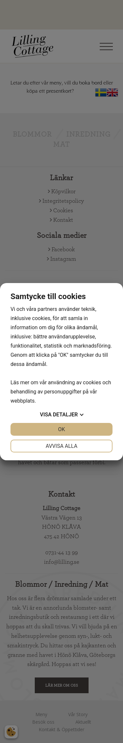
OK (61, 429)
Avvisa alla (61, 446)
